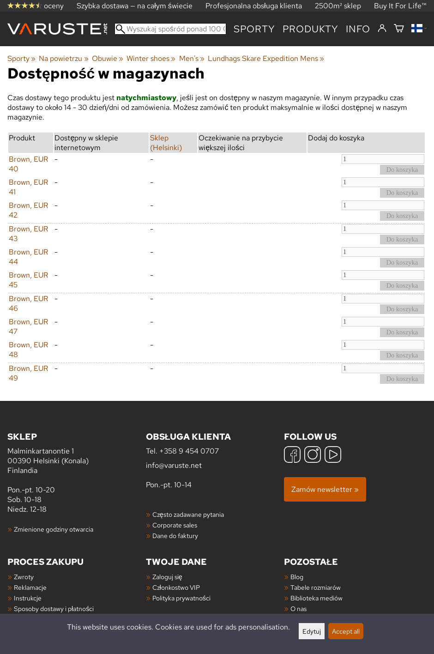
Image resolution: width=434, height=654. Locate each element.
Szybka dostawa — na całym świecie (135, 6)
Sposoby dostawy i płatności (54, 608)
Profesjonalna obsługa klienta (253, 6)
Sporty (254, 29)
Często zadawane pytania (188, 514)
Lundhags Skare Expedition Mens (266, 58)
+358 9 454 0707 (189, 451)
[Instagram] (312, 455)
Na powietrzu (63, 58)
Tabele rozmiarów (315, 587)
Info (358, 29)
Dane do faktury (175, 535)
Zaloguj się (167, 576)
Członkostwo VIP (176, 587)
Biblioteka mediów (316, 597)
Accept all (346, 631)
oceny (35, 6)
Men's (192, 58)
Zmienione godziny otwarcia (53, 529)
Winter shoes (151, 58)
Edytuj (311, 631)
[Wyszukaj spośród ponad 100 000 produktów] (170, 29)
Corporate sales (174, 525)
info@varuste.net (174, 465)
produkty (310, 29)
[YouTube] (333, 455)
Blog (296, 576)
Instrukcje (28, 597)
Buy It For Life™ (400, 6)
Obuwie (107, 58)
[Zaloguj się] (382, 28)
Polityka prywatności (181, 597)
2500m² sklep (338, 6)
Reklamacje (30, 587)
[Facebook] (292, 455)
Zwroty (24, 576)
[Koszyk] (399, 29)
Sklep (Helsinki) (166, 142)
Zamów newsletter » (325, 489)
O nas (298, 608)
